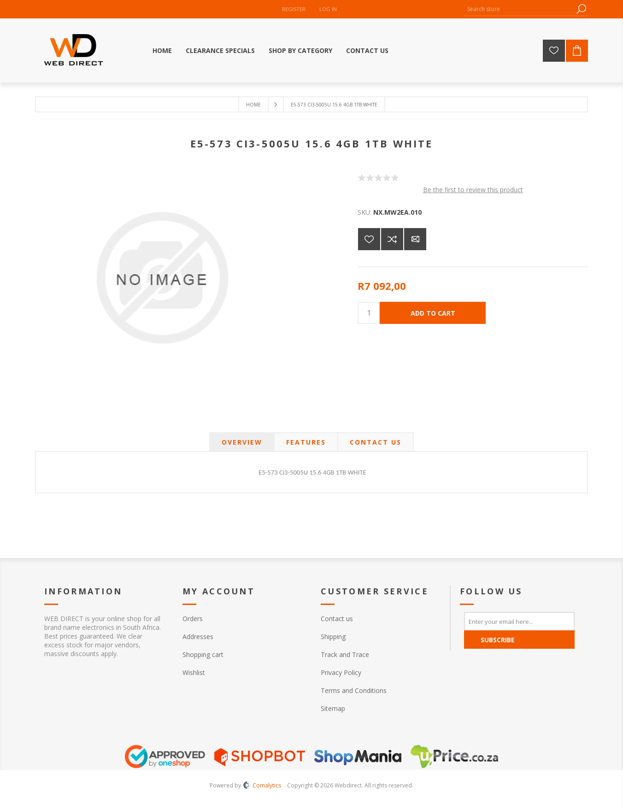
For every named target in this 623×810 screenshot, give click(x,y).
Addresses (197, 636)
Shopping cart (202, 654)
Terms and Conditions (354, 690)
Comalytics (262, 785)
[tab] (242, 442)
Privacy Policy (341, 672)
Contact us (337, 618)
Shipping (333, 636)
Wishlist (193, 672)
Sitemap (333, 708)
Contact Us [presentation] (375, 442)
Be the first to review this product (473, 189)
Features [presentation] (306, 442)
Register (294, 9)
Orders (192, 618)
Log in (328, 9)
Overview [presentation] (242, 442)
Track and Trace (345, 654)
